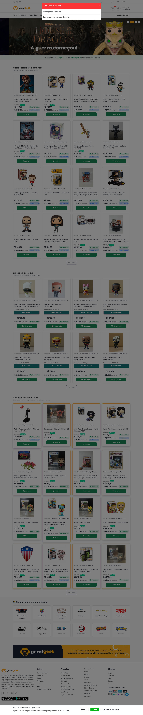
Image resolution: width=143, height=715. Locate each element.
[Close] (99, 5)
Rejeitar (84, 709)
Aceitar (94, 709)
